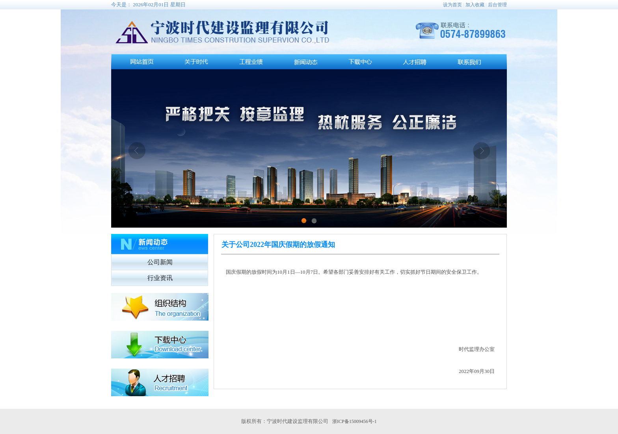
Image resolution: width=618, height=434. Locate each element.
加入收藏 (474, 4)
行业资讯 (160, 277)
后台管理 (497, 4)
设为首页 (452, 4)
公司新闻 (160, 262)
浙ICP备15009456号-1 (354, 421)
